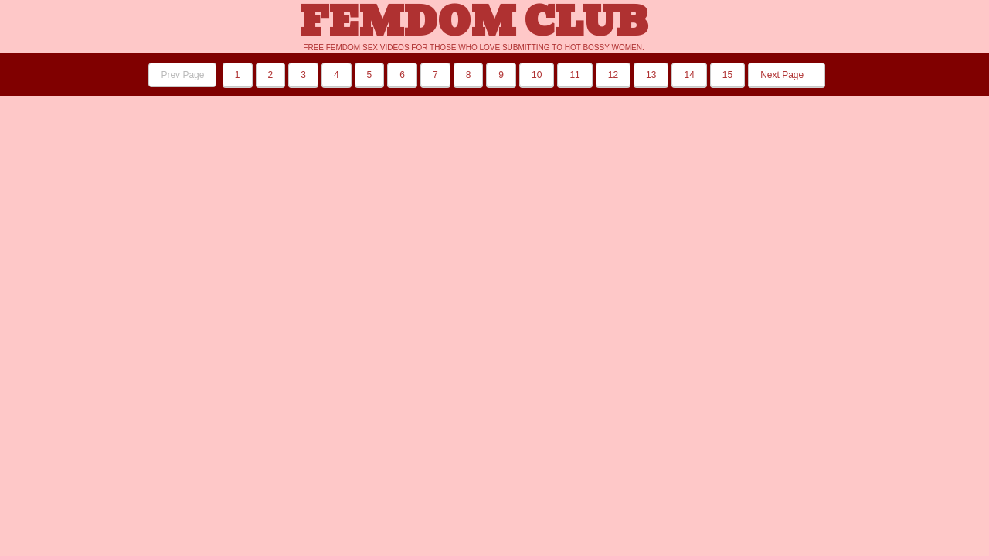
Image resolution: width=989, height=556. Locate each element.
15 (727, 75)
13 (651, 75)
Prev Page (182, 75)
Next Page (786, 75)
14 (689, 75)
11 (574, 75)
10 (537, 75)
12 (613, 75)
